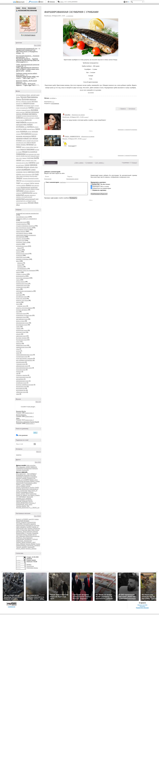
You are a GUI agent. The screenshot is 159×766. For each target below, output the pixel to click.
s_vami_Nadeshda (26, 484)
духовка (34, 110)
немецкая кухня (21, 317)
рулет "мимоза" (23, 158)
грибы (31, 107)
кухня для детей (21, 298)
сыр (37, 174)
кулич (18, 131)
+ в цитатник (69, 15)
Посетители (30, 566)
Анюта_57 (34, 490)
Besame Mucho (21, 411)
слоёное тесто (21, 306)
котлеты (19, 129)
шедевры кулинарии (22, 259)
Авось (61, 1)
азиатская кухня (21, 257)
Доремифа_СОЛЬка (27, 492)
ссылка (86, 117)
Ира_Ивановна (20, 467)
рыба (36, 158)
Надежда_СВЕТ (31, 542)
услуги (18, 351)
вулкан (31, 103)
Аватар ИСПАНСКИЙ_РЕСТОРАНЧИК (27, 23)
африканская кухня (22, 366)
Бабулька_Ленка (21, 531)
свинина (33, 165)
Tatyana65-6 (26, 524)
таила (30, 504)
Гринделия (19, 534)
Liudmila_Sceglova (27, 478)
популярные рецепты (22, 229)
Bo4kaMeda (19, 475)
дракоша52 (25, 470)
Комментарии (32, 8)
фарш (28, 185)
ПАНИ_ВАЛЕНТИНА (22, 503)
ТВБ (28, 506)
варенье (32, 99)
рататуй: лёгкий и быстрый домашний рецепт (27, 156)
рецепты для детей (22, 300)
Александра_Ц (33, 489)
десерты (18, 244)
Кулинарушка (28, 468)
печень (23, 144)
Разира (38, 544)
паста (29, 142)
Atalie (28, 465)
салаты (32, 162)
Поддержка (124, 2)
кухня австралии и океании (24, 358)
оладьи (24, 140)
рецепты (18, 455)
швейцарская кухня (22, 347)
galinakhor (23, 527)
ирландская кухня (21, 330)
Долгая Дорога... (21, 415)
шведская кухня (21, 336)
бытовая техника (21, 338)
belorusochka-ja (21, 525)
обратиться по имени (78, 115)
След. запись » (99, 162)
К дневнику (89, 162)
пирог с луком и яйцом (27, 147)
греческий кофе (24, 107)
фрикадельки (25, 187)
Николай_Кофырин (22, 501)
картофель (21, 122)
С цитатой (127, 129)
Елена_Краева (20, 494)
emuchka (32, 465)
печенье (30, 144)
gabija (18, 527)
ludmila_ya (19, 480)
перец (18, 144)
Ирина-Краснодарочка (32, 536)
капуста (28, 120)
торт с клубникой (25, 183)
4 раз (53, 101)
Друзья (24, 8)
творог (19, 178)
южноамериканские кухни (24, 368)
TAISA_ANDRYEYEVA (72, 136)
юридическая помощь (21, 203)
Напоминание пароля (72, 179)
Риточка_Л (32, 503)
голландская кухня (21, 356)
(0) (39, 48)
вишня (26, 103)
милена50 (30, 497)
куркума (29, 131)
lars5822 (29, 527)
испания (19, 116)
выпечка (18, 250)
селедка (19, 167)
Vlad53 (37, 487)
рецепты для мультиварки (24, 308)
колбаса (30, 127)
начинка (19, 138)
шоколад (20, 199)
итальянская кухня (22, 246)
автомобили (20, 379)
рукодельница (20, 362)
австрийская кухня (21, 319)
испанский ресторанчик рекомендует (27, 213)
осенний (28, 140)
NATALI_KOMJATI (21, 522)
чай (17, 373)
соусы (18, 174)
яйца (36, 203)
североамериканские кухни (24, 355)
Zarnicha (33, 524)
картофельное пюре (32, 122)
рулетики (30, 158)
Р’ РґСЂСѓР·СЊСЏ (29, 35)
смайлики (63, 182)
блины (18, 99)
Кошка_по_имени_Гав (23, 495)
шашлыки (26, 195)
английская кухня (21, 296)
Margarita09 (19, 521)
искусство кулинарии (22, 278)
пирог (19, 147)
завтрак (28, 112)
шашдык (35, 193)
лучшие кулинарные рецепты (25, 226)
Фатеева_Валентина (22, 507)
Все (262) (38, 462)
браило (18, 492)
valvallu (28, 467)
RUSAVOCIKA (31, 522)
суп (33, 174)
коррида (36, 127)
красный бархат (31, 129)
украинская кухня (21, 285)
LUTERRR (26, 480)
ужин (17, 394)
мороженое (27, 136)
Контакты (142, 606)
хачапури (34, 187)
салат (18, 160)
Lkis (34, 478)
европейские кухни (22, 217)
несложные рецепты (22, 233)
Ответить (121, 129)
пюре (38, 154)
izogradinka (33, 477)
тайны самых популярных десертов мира (26, 176)
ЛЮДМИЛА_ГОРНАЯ (31, 539)
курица (23, 131)
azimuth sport (35, 95)
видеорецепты (20, 276)
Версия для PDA (142, 605)
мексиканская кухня (22, 323)
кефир (30, 124)
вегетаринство (20, 388)
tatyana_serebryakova (22, 487)
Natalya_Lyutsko (35, 481)
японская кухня (21, 332)
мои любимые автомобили (24, 360)
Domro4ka (27, 475)
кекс (25, 124)
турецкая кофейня (21, 185)
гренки (17, 107)
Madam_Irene (33, 480)
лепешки (35, 131)
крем (37, 129)
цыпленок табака (20, 189)
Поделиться (132, 108)
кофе (25, 129)
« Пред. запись (78, 162)
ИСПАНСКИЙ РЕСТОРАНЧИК (17, 10)
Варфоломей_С (21, 533)
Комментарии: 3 (29, 413)
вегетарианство (21, 390)
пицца (24, 152)
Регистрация (34, 1)
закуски (18, 302)
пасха (33, 142)
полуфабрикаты (22, 268)
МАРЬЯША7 (22, 497)
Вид (127, 2)
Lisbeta (36, 519)
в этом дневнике (23, 435)
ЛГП (17, 497)
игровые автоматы (29, 114)
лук (22, 134)
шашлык (20, 195)
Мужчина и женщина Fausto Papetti (27, 422)
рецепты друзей (21, 238)
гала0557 (24, 547)
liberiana (18, 478)
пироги (23, 149)
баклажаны (32, 97)
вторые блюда (20, 282)
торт (18, 183)
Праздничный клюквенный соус (26, 48)
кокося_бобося (20, 548)
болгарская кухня (21, 340)
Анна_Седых (35, 530)
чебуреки (20, 191)
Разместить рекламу (142, 607)
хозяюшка (19, 255)
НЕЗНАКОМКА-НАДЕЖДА (24, 500)
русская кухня (20, 240)
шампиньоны (27, 193)
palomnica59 (20, 483)
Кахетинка (33, 494)
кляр (25, 127)
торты (32, 183)
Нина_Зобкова (20, 544)
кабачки (19, 118)
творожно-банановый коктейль (31, 178)
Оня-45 (30, 501)
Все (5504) (37, 516)
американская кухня (22, 381)
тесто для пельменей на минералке (31, 181)
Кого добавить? (32, 473)
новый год (27, 138)
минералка (35, 134)
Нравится (123, 108)
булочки (25, 99)
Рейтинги (52, 1)
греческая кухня (21, 313)
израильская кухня (22, 283)
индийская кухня (21, 383)
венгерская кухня (21, 386)
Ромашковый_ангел (22, 504)
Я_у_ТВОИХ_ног (34, 507)
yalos (25, 528)
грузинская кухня (21, 287)
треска (37, 183)
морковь (19, 136)
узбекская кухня (21, 392)
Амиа (29, 490)
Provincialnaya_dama (30, 483)
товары (18, 328)
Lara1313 (31, 519)
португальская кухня (31, 154)
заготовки (19, 295)
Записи (18, 8)
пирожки (30, 149)
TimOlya (31, 487)
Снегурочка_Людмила (33, 545)
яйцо (18, 205)
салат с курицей (26, 160)
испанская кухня (21, 222)
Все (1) (38, 451)
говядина (19, 105)
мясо (33, 136)
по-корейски (32, 152)
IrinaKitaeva (26, 477)
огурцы (19, 140)
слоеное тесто (21, 172)
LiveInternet (19, 2)
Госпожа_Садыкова (32, 533)
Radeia (18, 484)
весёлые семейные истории (24, 384)
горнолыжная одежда (29, 105)
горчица (37, 105)
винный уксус (19, 103)
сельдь (26, 167)
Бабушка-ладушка (32, 531)
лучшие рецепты (21, 224)
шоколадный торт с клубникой (24, 201)
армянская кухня (21, 345)
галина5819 (19, 468)
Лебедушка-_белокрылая (24, 541)
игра (17, 311)
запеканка (35, 112)
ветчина (35, 101)
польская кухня (21, 369)
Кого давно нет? (21, 473)
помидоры (21, 154)
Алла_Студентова (21, 490)
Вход (42, 1)
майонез (27, 134)
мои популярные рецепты (24, 228)
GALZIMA (33, 475)
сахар (27, 165)
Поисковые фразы (32, 568)
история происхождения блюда (30, 116)
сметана (31, 172)
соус (37, 172)
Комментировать (51, 162)
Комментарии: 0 (29, 420)
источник (91, 92)
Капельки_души (21, 538)
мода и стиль (20, 321)
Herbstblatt (19, 477)
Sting (17, 418)
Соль (18, 97)
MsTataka (27, 481)
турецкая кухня (20, 364)
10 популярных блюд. (23, 95)
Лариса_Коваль (35, 495)
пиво (35, 144)
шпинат (34, 201)
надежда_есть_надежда (23, 498)
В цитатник (133, 129)
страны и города (21, 274)
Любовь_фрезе (21, 542)
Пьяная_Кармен (30, 544)
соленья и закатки (21, 375)
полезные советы (21, 242)
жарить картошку (20, 112)
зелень (18, 114)
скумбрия (25, 169)
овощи (35, 138)
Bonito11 (18, 519)
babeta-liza (33, 467)
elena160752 (29, 525)
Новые (134, 162)
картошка (19, 124)
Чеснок (23, 97)
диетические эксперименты (24, 291)
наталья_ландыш (31, 548)
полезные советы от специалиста (26, 219)
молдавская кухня (21, 325)
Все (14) (38, 402)
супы (17, 349)
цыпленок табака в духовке (32, 189)
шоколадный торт (32, 199)
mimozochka (20, 481)
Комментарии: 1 (29, 416)
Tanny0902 (19, 524)
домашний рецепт (25, 110)
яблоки (31, 203)
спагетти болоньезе (26, 174)
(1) (25, 82)
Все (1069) (37, 45)
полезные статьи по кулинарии (25, 270)
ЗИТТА (28, 494)
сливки (33, 169)
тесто (18, 180)
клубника (20, 127)
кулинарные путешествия (24, 315)
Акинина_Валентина (22, 489)
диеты (18, 289)
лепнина (18, 134)
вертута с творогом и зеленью (23, 101)
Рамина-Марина (21, 545)
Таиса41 (18, 547)
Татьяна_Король (21, 506)
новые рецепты (21, 231)
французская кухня (22, 253)
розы (17, 158)
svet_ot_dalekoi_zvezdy (23, 486)
